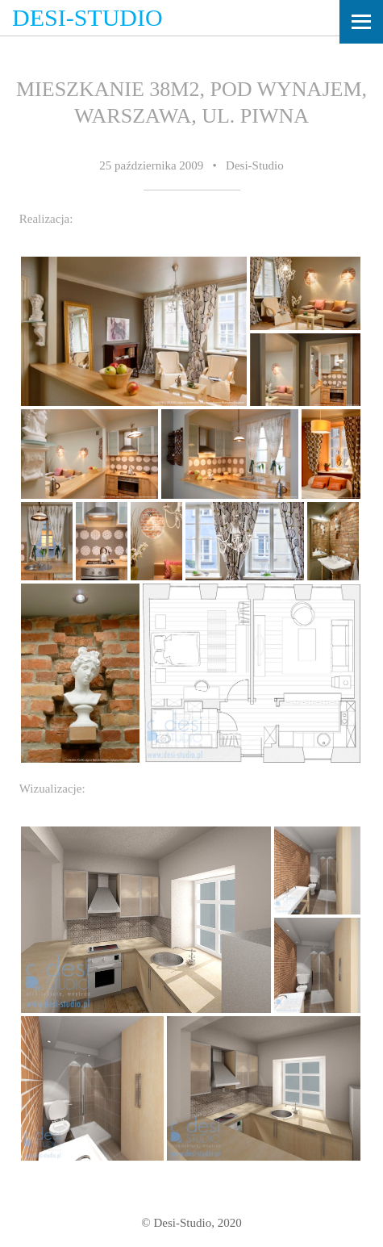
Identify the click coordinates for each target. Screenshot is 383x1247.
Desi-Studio (87, 17)
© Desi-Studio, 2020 (191, 1222)
